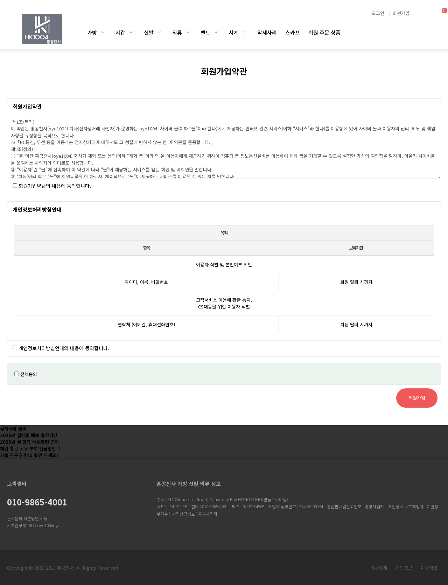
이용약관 (429, 567)
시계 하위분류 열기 (244, 32)
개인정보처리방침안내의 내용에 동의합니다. (64, 348)
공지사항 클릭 (13, 428)
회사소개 (378, 567)
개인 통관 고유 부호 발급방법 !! (30, 448)
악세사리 (267, 32)
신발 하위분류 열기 (159, 32)
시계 (234, 32)
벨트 (205, 32)
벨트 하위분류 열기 (216, 32)
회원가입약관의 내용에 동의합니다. (55, 185)
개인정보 (404, 567)
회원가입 (401, 13)
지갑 (120, 32)
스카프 (292, 32)
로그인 (378, 13)
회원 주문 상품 (324, 32)
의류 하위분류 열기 (187, 32)
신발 (149, 32)
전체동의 (28, 374)
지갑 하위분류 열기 (131, 32)
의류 (177, 32)
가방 (92, 32)
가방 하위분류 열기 (102, 32)
